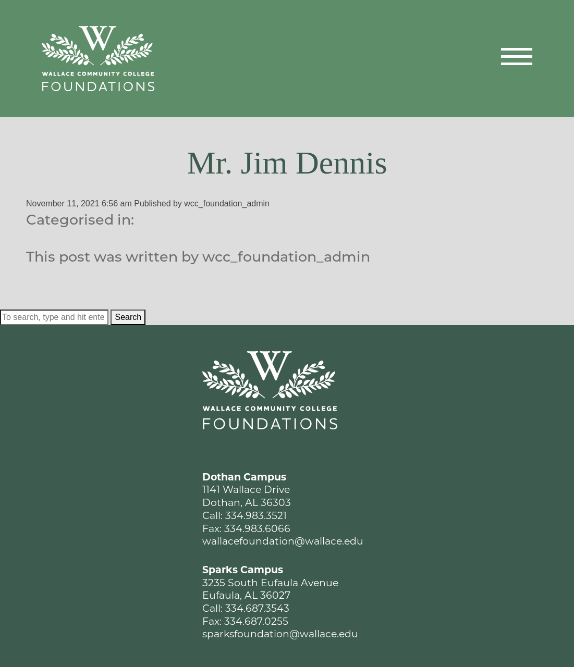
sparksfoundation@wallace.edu (280, 634)
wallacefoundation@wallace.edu (282, 541)
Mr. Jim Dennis (287, 162)
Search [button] (128, 317)
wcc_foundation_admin (227, 203)
